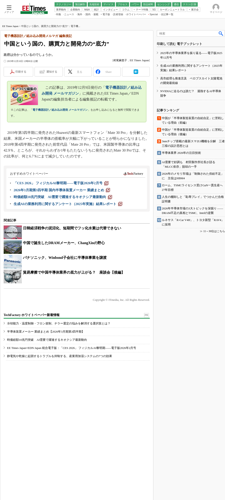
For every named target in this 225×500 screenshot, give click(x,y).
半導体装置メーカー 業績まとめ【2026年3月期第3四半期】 (46, 331)
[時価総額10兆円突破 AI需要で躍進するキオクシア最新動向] (63, 197)
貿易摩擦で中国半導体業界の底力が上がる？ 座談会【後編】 (74, 272)
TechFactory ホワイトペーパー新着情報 (32, 315)
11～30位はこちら (214, 231)
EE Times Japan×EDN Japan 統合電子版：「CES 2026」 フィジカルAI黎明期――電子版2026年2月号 (71, 348)
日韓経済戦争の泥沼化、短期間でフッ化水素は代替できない (72, 228)
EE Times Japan (10, 26)
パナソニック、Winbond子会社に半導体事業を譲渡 (65, 258)
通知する (51, 71)
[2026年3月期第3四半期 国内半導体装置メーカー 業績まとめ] (62, 190)
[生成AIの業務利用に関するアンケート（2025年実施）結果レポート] (68, 204)
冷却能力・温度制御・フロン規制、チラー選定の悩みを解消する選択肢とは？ (58, 323)
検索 (221, 33)
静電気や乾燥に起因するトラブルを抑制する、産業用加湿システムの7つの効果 (59, 356)
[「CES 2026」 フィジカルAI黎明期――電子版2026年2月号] (61, 183)
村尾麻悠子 (120, 60)
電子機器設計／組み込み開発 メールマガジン (60, 109)
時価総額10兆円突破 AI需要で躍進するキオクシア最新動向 (47, 339)
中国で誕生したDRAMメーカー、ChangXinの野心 (64, 243)
